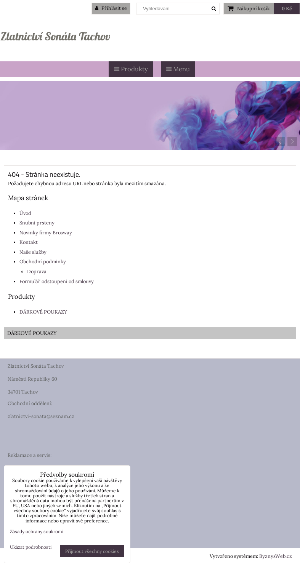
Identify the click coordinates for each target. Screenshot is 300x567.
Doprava (37, 271)
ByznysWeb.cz (275, 556)
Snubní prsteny (37, 222)
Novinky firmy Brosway (45, 232)
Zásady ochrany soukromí (36, 531)
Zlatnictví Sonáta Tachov (55, 36)
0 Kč (287, 8)
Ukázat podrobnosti (30, 547)
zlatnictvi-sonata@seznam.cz (41, 416)
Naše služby (33, 252)
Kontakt (28, 242)
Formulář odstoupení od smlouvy (56, 281)
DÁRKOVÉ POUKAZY (43, 312)
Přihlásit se (111, 8)
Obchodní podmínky (42, 261)
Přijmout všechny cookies (92, 551)
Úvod (25, 213)
